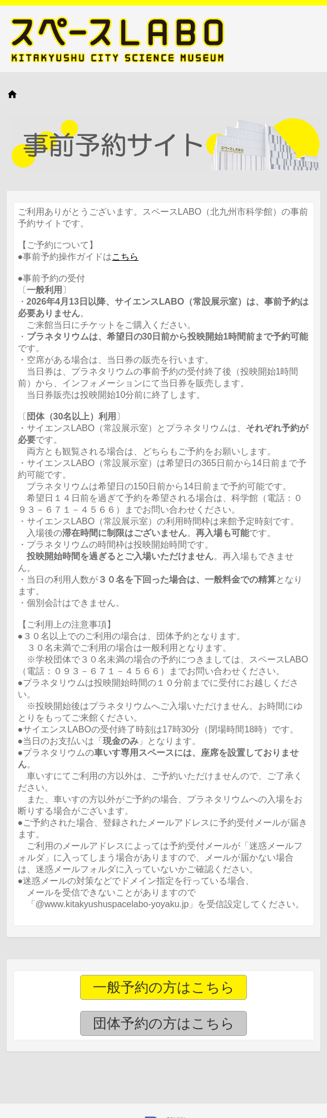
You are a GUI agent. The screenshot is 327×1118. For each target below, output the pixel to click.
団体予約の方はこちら (164, 1023)
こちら (125, 256)
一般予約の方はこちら (164, 987)
